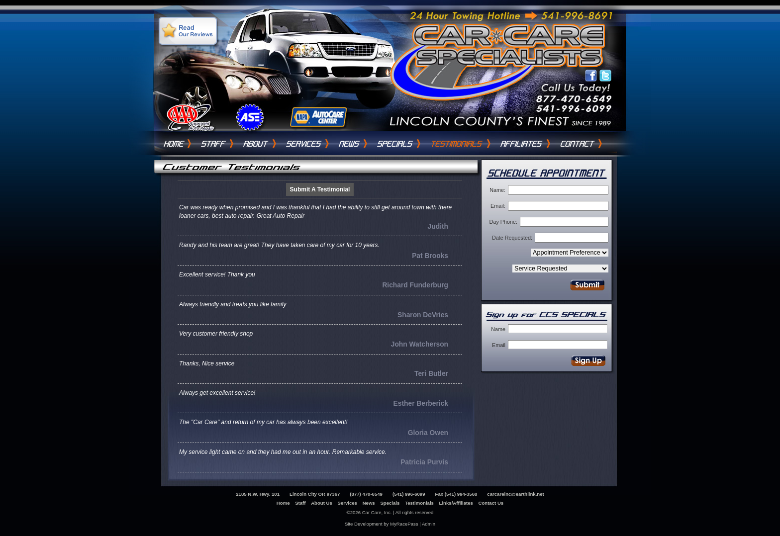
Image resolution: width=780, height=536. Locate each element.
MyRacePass (404, 524)
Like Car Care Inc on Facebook (591, 76)
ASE (249, 117)
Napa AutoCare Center (317, 117)
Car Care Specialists (512, 46)
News (349, 143)
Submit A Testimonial (320, 189)
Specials (395, 143)
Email (498, 345)
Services (304, 143)
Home (174, 143)
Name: (497, 190)
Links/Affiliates (456, 503)
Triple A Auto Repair (190, 117)
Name (498, 329)
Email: (497, 206)
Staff (213, 143)
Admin (428, 524)
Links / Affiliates (522, 143)
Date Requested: (512, 238)
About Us (256, 143)
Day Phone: (503, 222)
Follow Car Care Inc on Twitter (605, 76)
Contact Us (577, 143)
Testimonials (457, 143)
